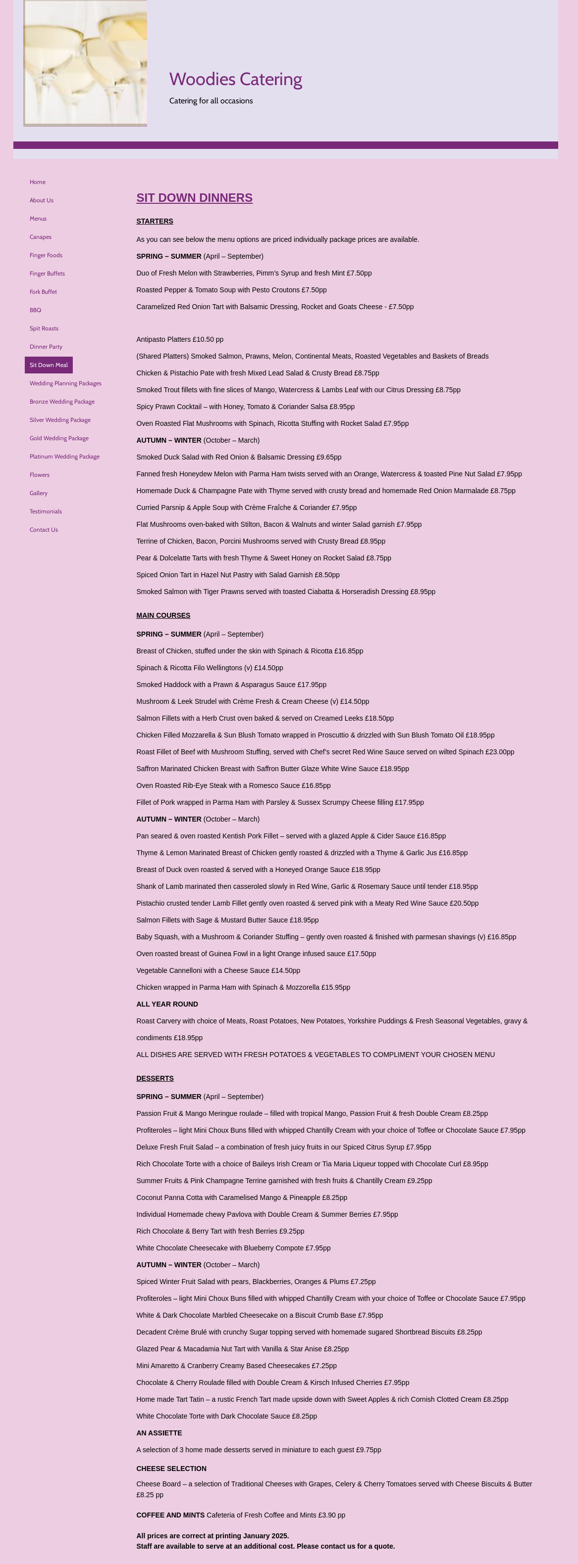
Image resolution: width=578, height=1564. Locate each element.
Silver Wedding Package (60, 419)
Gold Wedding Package (59, 438)
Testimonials (46, 511)
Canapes (41, 236)
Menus (38, 218)
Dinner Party (46, 346)
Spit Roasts (44, 328)
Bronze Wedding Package (62, 401)
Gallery (39, 493)
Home (38, 181)
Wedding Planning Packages (66, 383)
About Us (41, 200)
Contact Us (44, 529)
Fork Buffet (43, 291)
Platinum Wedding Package (65, 456)
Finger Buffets (47, 273)
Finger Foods (46, 255)
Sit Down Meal (49, 364)
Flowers (40, 474)
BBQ (35, 310)
